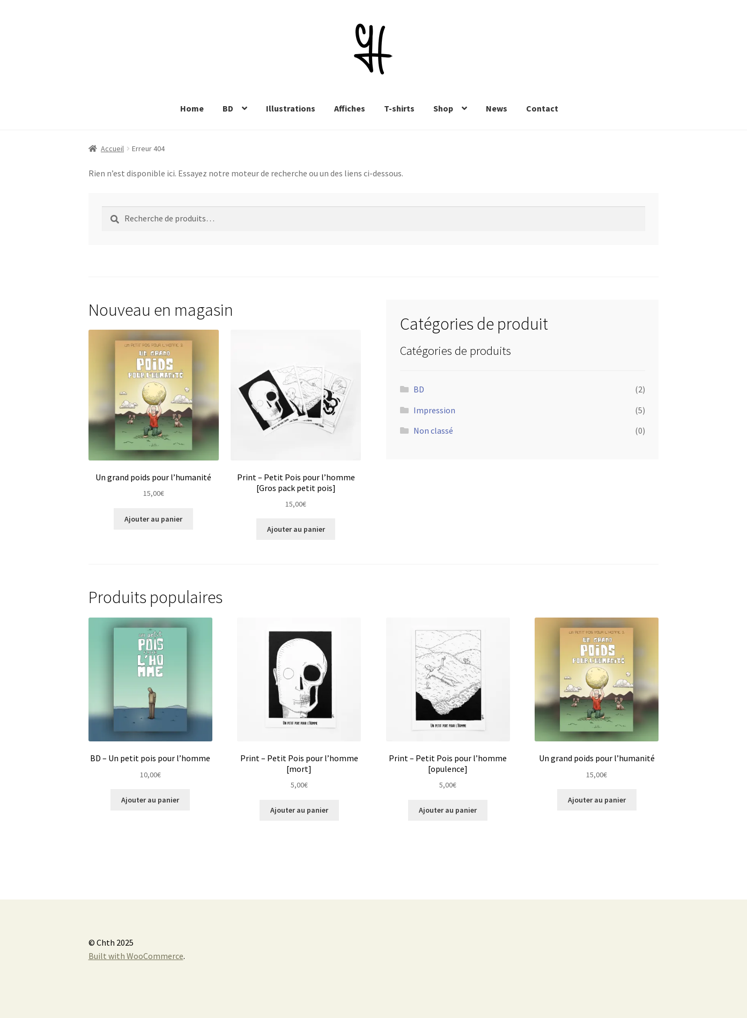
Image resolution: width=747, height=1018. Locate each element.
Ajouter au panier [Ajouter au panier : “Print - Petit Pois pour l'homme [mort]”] (299, 810)
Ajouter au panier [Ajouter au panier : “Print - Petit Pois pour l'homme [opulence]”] (448, 810)
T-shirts (399, 108)
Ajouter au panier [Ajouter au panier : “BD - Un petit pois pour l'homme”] (150, 800)
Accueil (112, 148)
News (496, 108)
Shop (443, 108)
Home (192, 108)
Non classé (433, 430)
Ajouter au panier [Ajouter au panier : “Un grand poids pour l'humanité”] (153, 519)
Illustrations (290, 108)
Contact (542, 108)
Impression (434, 410)
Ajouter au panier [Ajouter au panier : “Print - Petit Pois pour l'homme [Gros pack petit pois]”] (296, 529)
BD (228, 108)
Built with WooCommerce (135, 955)
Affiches (349, 108)
